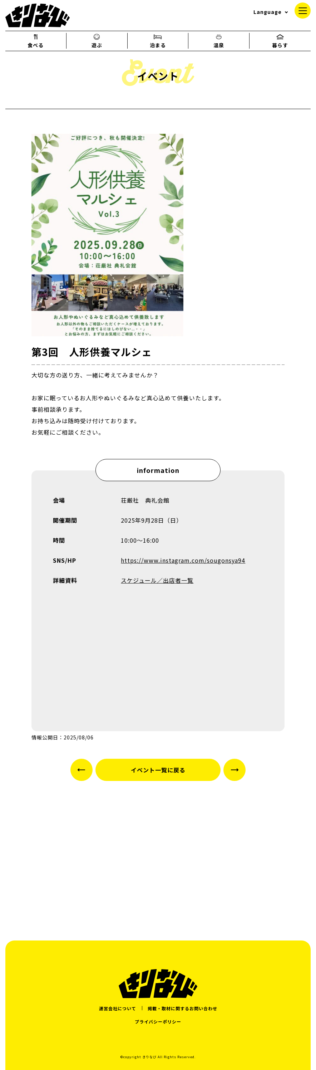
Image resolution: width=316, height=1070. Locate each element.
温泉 (218, 41)
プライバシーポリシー (158, 1021)
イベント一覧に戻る (158, 770)
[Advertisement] (158, 853)
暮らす (280, 41)
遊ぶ (97, 41)
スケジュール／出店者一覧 (157, 580)
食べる (36, 41)
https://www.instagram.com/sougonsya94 (183, 560)
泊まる (158, 41)
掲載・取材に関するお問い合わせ (182, 1008)
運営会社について (117, 1008)
